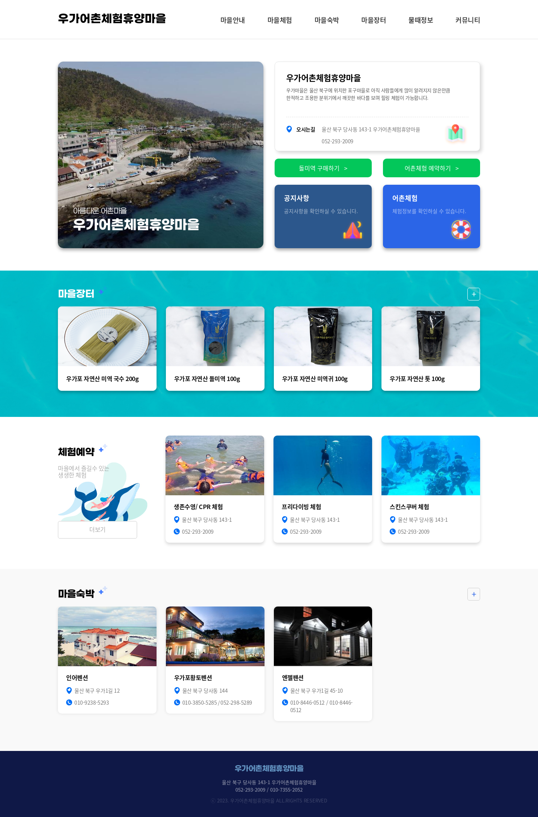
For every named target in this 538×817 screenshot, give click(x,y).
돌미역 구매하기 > (323, 167)
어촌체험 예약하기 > (432, 167)
